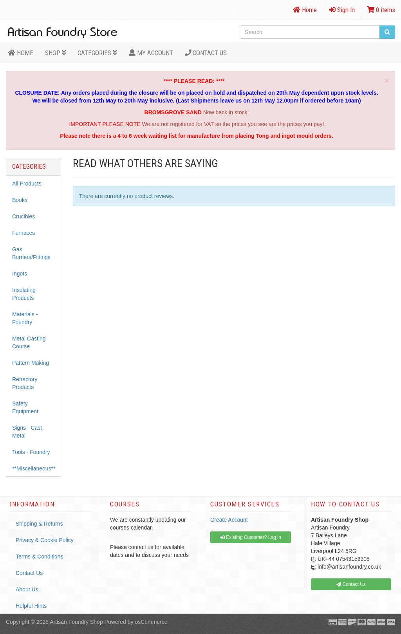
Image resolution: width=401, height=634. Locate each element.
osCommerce (151, 622)
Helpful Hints (31, 606)
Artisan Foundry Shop (76, 622)
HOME (20, 53)
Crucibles (23, 216)
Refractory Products (25, 383)
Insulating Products (24, 294)
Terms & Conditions (39, 556)
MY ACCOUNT (151, 53)
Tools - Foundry (31, 452)
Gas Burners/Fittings (31, 253)
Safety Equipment (25, 407)
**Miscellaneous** (34, 468)
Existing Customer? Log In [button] (250, 537)
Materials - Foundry (25, 318)
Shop (55, 53)
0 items (381, 10)
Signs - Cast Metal (27, 432)
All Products (27, 183)
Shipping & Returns (39, 524)
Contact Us (206, 53)
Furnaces (23, 233)
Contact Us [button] (351, 584)
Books (19, 200)
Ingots (19, 273)
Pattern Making (30, 363)
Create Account (229, 520)
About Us (27, 589)
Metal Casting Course (29, 342)
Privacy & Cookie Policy (45, 540)
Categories (97, 53)
